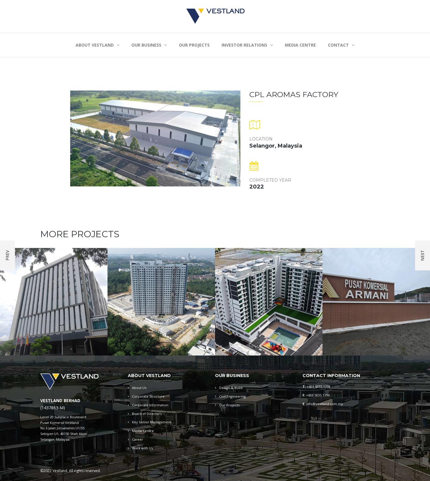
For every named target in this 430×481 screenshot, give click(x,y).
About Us (139, 387)
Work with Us (142, 448)
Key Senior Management (151, 422)
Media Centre (143, 430)
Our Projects (229, 405)
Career (137, 439)
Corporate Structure (148, 396)
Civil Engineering (232, 396)
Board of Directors (147, 413)
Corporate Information (150, 405)
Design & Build (230, 387)
